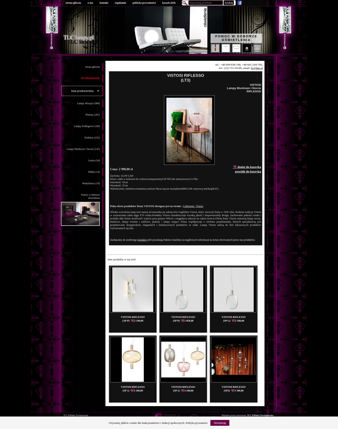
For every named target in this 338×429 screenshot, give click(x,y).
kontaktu (142, 239)
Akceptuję (220, 422)
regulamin (120, 2)
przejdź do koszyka (248, 171)
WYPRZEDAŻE (90, 78)
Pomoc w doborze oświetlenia (236, 38)
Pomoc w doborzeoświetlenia (80, 209)
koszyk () (169, 2)
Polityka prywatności (197, 422)
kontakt (104, 2)
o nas (90, 2)
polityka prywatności (144, 2)
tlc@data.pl (257, 68)
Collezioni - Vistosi (193, 206)
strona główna (73, 2)
